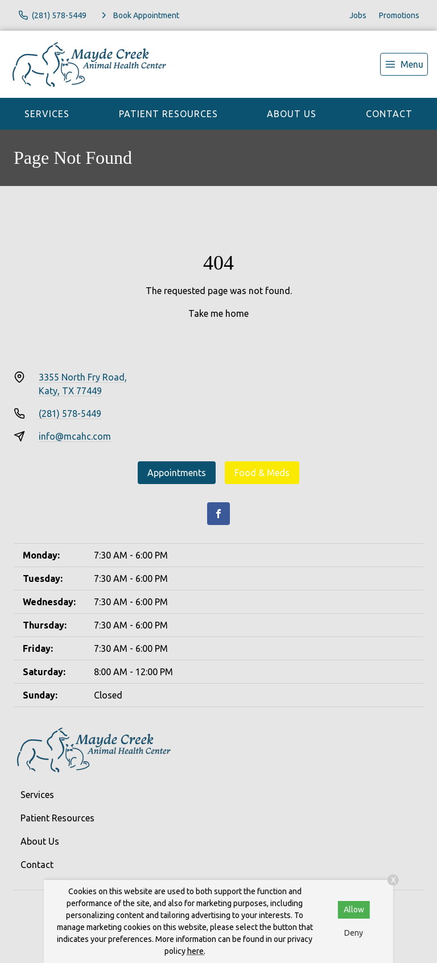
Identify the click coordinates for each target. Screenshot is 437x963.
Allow (354, 909)
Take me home (218, 313)
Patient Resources (168, 114)
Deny (353, 932)
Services (46, 114)
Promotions (399, 15)
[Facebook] (218, 513)
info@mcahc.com (75, 436)
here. (196, 951)
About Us (291, 114)
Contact (389, 114)
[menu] (404, 64)
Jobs (357, 15)
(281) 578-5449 (70, 413)
